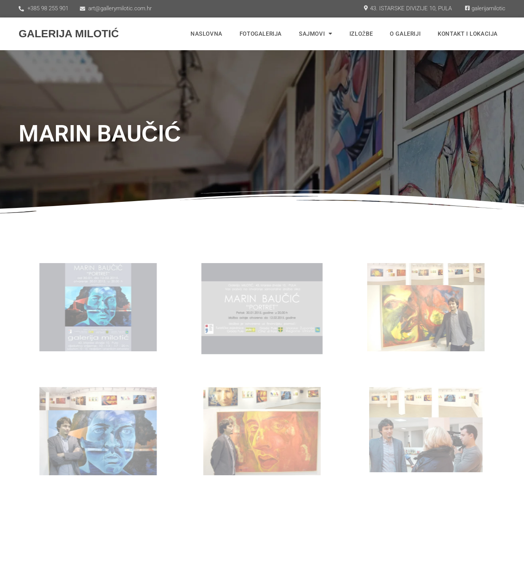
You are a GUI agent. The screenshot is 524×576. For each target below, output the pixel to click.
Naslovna (206, 33)
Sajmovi (315, 33)
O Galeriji (405, 33)
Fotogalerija (261, 33)
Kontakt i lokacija (468, 33)
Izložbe (361, 33)
